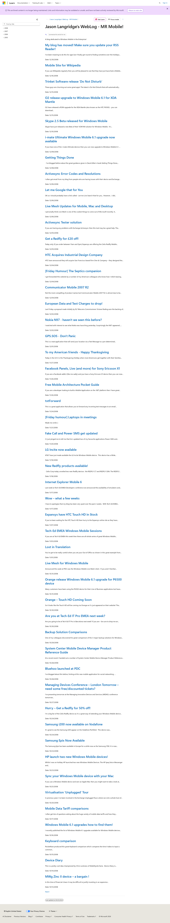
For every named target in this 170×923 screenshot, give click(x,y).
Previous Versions (20, 916)
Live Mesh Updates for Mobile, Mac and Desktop (79, 206)
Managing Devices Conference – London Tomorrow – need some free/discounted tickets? (82, 687)
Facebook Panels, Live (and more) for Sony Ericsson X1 (82, 368)
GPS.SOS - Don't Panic (60, 336)
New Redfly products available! (66, 466)
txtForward (53, 401)
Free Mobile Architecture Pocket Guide (72, 384)
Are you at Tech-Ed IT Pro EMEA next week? (75, 616)
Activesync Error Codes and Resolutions (73, 173)
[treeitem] (21, 28)
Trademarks (91, 916)
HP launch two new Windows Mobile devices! (76, 757)
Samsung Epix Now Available (65, 740)
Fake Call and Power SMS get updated (71, 433)
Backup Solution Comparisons (66, 632)
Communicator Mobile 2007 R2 (67, 287)
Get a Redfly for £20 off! (62, 238)
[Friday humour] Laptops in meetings (71, 417)
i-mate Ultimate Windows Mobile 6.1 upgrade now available (80, 139)
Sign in (165, 3)
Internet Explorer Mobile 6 (63, 482)
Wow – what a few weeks (62, 498)
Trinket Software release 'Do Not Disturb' (73, 81)
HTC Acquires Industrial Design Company (74, 255)
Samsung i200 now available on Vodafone (74, 724)
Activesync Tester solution (63, 222)
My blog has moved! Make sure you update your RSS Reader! (82, 47)
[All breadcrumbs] (47, 19)
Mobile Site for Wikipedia (63, 65)
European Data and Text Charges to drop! (73, 303)
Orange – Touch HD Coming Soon (68, 600)
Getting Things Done (59, 157)
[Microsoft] (4, 3)
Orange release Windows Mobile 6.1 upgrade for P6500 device (83, 581)
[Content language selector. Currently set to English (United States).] (13, 911)
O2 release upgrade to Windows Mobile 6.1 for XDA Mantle (81, 100)
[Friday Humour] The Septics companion (73, 271)
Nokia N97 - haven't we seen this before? (73, 320)
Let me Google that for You (64, 190)
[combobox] (21, 24)
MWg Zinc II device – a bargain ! (67, 876)
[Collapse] (37, 19)
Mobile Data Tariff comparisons (67, 808)
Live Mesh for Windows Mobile (66, 563)
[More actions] (123, 19)
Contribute (39, 916)
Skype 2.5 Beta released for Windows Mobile (76, 121)
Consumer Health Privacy (62, 916)
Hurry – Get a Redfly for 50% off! (67, 708)
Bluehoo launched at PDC (62, 668)
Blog (29, 916)
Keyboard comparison (60, 841)
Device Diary (54, 860)
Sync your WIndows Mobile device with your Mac (79, 776)
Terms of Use (80, 916)
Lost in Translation (57, 547)
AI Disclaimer (7, 916)
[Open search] (160, 3)
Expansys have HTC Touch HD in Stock (71, 514)
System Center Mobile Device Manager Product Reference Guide (78, 650)
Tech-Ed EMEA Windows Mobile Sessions (73, 531)
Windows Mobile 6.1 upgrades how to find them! (79, 824)
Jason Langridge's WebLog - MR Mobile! (63, 19)
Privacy (47, 916)
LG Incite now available (61, 449)
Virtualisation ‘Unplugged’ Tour (67, 792)
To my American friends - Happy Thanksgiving (77, 352)
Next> (47, 892)
